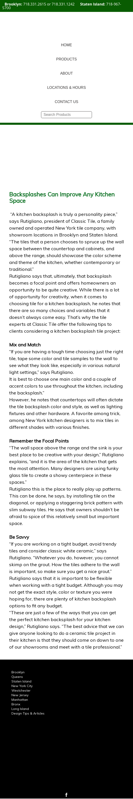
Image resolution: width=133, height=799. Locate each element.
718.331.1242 (63, 4)
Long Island (20, 709)
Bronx (15, 704)
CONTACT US (66, 102)
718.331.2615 (34, 4)
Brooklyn (18, 672)
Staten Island (21, 681)
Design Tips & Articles (27, 713)
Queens (17, 677)
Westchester (20, 690)
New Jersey (19, 695)
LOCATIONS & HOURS (66, 88)
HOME (66, 45)
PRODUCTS (66, 59)
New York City (22, 686)
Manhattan (19, 700)
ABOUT (66, 73)
